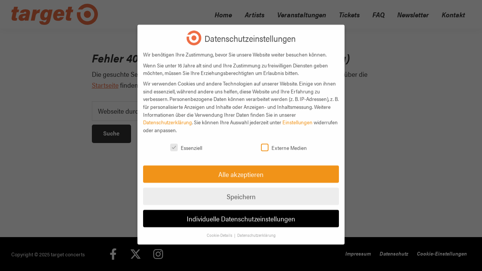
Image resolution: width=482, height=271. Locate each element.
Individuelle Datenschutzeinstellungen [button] (241, 213)
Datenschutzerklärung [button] (256, 229)
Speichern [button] (241, 190)
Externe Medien (284, 142)
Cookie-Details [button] (220, 229)
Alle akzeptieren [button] (241, 168)
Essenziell (186, 142)
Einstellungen (297, 116)
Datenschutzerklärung (167, 116)
